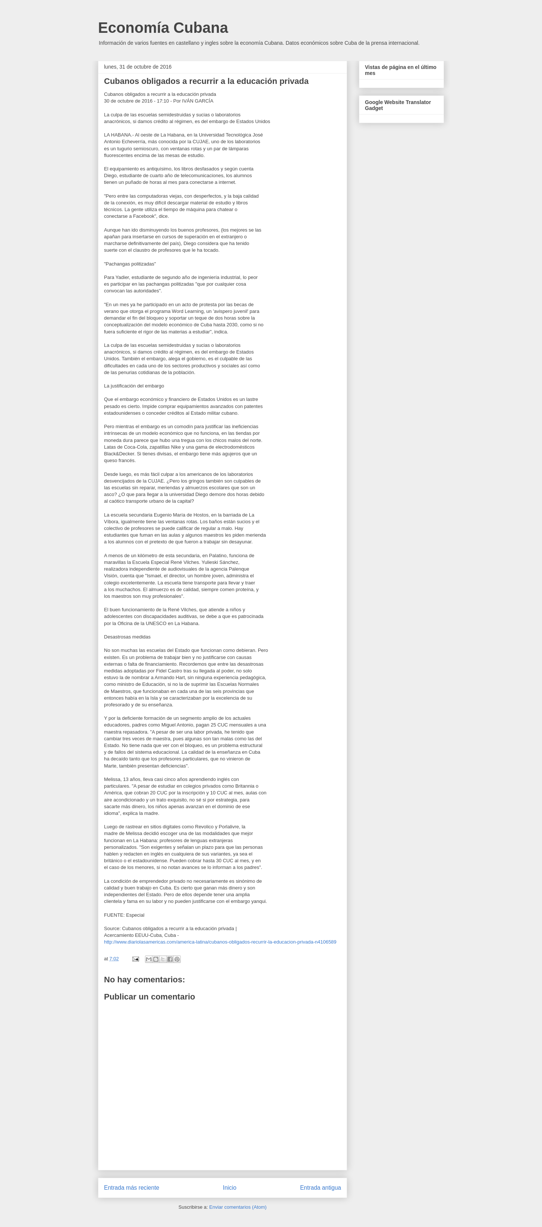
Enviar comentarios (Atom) (238, 1207)
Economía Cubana (163, 27)
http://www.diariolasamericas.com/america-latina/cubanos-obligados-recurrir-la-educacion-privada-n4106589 (220, 942)
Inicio (229, 1187)
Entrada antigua (320, 1187)
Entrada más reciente (131, 1187)
